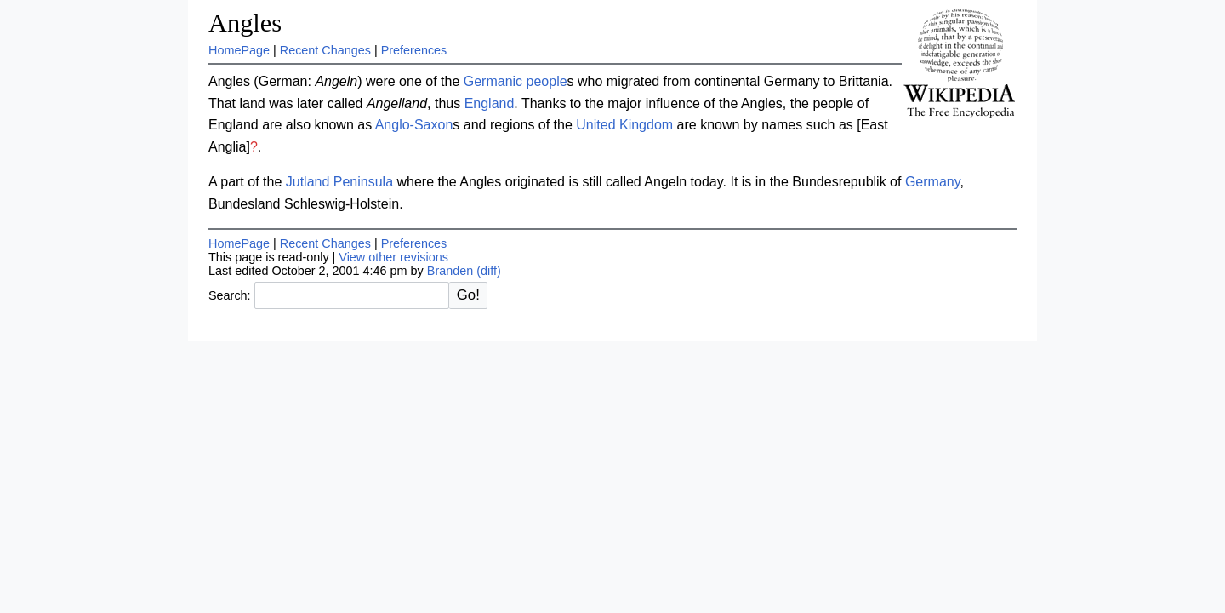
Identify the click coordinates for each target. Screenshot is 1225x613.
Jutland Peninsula (339, 182)
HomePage (239, 50)
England (489, 103)
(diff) (488, 271)
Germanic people (515, 81)
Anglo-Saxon (414, 124)
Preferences (414, 50)
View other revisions (393, 257)
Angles (245, 23)
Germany (932, 182)
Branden (450, 271)
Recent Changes (325, 50)
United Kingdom (624, 124)
